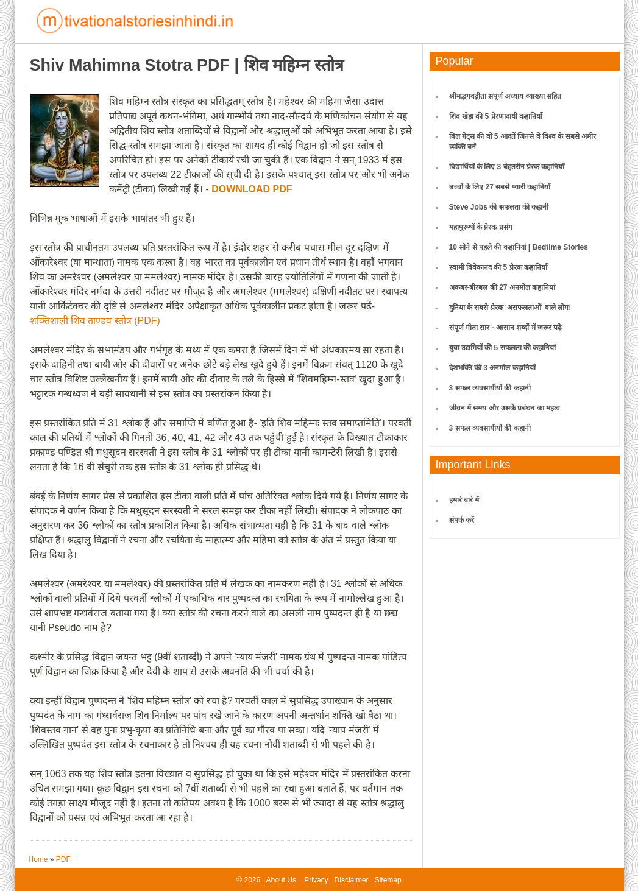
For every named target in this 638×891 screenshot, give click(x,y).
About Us (281, 880)
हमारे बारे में (464, 500)
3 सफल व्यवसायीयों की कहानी (490, 388)
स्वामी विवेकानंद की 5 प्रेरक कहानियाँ (498, 267)
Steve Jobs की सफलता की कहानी (499, 207)
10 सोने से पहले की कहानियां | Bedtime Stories (518, 247)
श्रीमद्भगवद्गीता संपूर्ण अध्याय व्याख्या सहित (505, 96)
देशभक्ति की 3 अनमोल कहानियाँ (492, 368)
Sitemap (388, 880)
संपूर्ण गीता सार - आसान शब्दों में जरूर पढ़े (505, 327)
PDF (63, 859)
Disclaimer (352, 880)
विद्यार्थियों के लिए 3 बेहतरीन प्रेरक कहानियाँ (507, 167)
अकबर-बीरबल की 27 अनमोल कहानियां (502, 287)
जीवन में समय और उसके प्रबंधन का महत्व (504, 408)
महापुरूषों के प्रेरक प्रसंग (480, 227)
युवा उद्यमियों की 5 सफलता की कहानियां (502, 347)
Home (38, 859)
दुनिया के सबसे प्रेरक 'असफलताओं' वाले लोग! (510, 307)
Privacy (316, 880)
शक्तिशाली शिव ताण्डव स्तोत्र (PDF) (95, 320)
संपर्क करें (461, 520)
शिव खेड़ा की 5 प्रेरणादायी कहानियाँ (495, 116)
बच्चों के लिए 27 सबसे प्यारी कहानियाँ (499, 187)
